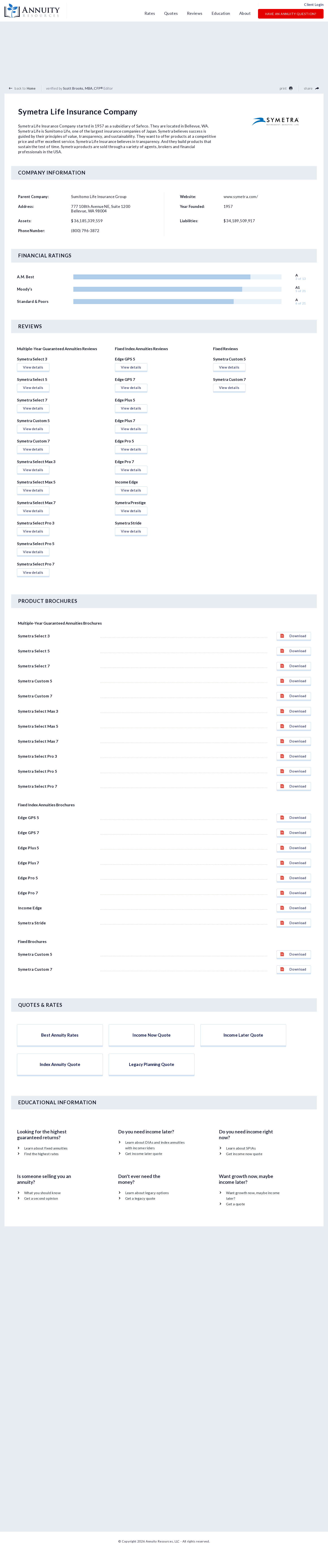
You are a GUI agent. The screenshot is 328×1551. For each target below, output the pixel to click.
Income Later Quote (243, 1035)
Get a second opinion (41, 1198)
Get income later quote (143, 1153)
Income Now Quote (151, 1035)
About (245, 13)
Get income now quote (244, 1154)
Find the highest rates (41, 1154)
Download (293, 636)
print (286, 88)
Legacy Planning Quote (151, 1064)
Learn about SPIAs (241, 1148)
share (311, 88)
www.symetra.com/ (241, 196)
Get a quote (235, 1204)
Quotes (171, 13)
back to (22, 88)
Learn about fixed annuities (46, 1148)
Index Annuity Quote (60, 1064)
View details (33, 367)
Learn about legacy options (147, 1193)
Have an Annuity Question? (290, 14)
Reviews (195, 13)
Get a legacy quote (140, 1198)
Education (221, 13)
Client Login (314, 4)
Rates (149, 13)
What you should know (42, 1193)
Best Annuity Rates (59, 1035)
